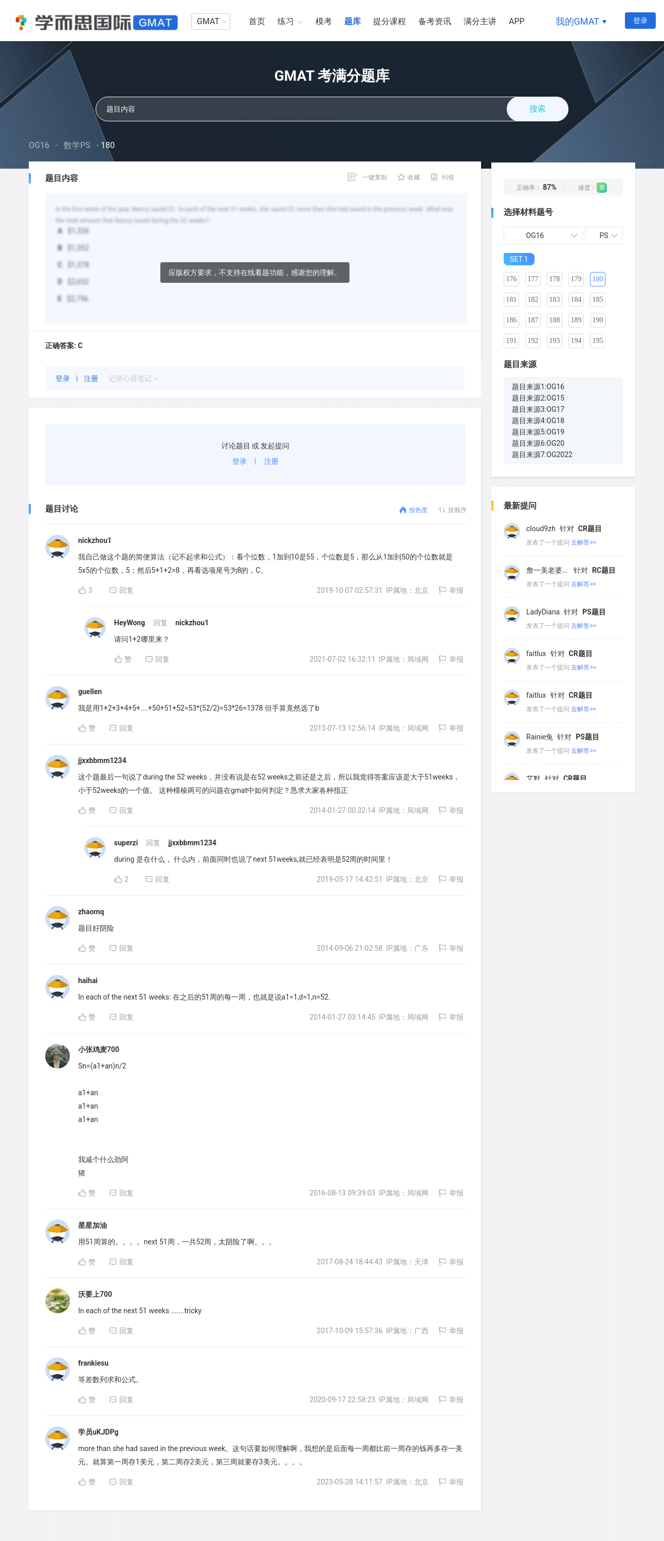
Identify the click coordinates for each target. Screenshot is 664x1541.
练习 (286, 21)
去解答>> (583, 542)
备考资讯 (434, 21)
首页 (257, 21)
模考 (324, 21)
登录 (640, 20)
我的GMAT (577, 21)
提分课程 (389, 21)
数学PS (77, 145)
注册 (92, 378)
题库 (352, 21)
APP (517, 21)
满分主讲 (480, 21)
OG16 (39, 145)
